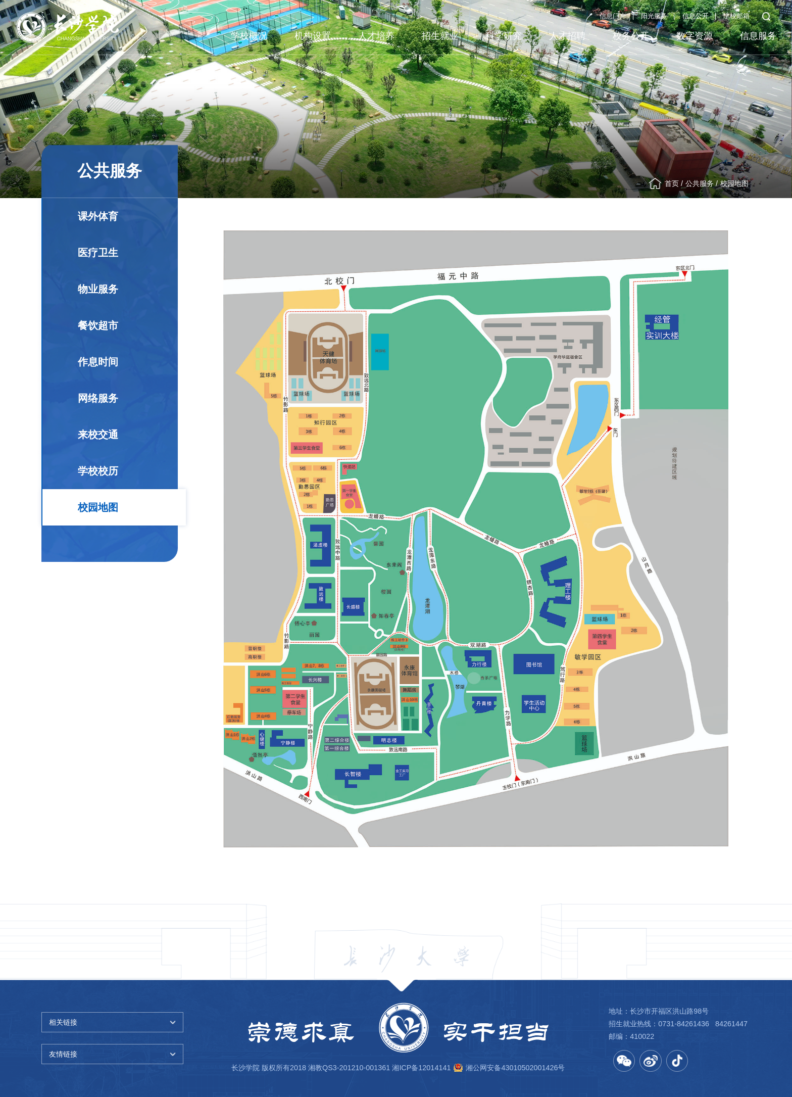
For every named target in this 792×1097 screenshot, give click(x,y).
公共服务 (699, 183)
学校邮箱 (736, 16)
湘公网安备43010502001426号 (515, 1068)
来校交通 (98, 434)
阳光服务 (654, 16)
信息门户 (613, 16)
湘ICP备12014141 (421, 1068)
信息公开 (695, 16)
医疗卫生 (98, 252)
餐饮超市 (98, 325)
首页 (672, 183)
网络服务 (98, 398)
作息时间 (98, 361)
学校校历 (98, 470)
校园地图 (734, 183)
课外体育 (98, 216)
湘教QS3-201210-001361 (349, 1068)
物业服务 (98, 289)
